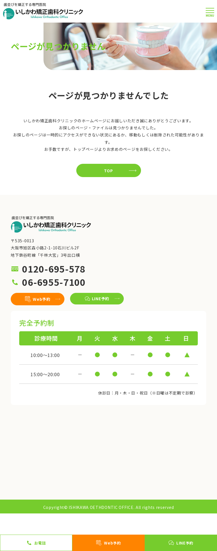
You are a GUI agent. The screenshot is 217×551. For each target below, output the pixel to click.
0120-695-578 (53, 268)
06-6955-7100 (53, 282)
